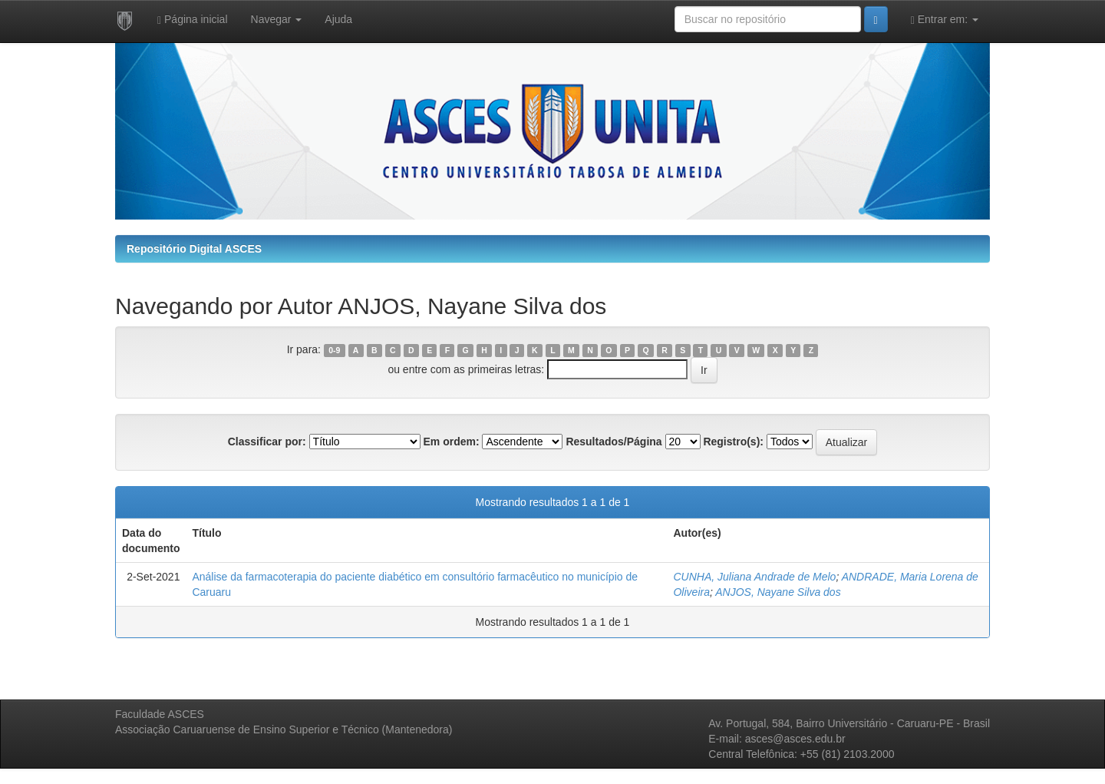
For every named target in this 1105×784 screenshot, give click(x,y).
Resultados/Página (613, 441)
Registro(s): (733, 441)
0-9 (334, 350)
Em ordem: (451, 441)
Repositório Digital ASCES (194, 249)
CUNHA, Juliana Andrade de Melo (754, 577)
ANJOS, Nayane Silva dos (777, 592)
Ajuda (338, 19)
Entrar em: (944, 19)
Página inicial (192, 19)
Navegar (276, 19)
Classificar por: (267, 441)
